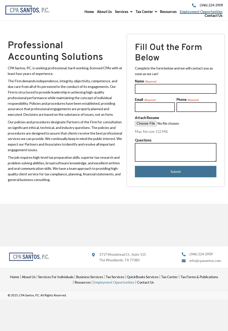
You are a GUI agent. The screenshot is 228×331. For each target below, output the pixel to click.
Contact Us (145, 282)
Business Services (89, 277)
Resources (83, 282)
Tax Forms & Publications (199, 277)
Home (14, 277)
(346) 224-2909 (211, 5)
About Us (29, 277)
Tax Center (169, 277)
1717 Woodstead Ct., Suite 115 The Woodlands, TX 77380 (122, 257)
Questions (143, 140)
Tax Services (114, 277)
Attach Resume (147, 118)
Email (145, 99)
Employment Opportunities (114, 282)
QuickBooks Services (143, 277)
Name (145, 81)
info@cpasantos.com (205, 260)
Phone (188, 99)
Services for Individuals (56, 277)
